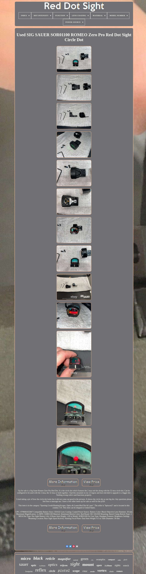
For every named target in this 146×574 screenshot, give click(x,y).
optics (52, 564)
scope (76, 570)
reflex (40, 569)
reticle (50, 559)
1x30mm (108, 566)
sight (75, 564)
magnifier (64, 559)
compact (111, 560)
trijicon (64, 565)
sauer (23, 564)
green (84, 559)
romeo (119, 571)
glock (125, 560)
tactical (75, 560)
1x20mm (42, 566)
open (99, 565)
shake (111, 571)
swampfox (100, 559)
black (38, 558)
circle (52, 570)
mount (88, 564)
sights (117, 565)
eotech (126, 565)
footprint (29, 571)
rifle (92, 560)
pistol (64, 571)
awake (92, 571)
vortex (102, 570)
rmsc (84, 571)
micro (26, 558)
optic (33, 565)
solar (119, 560)
